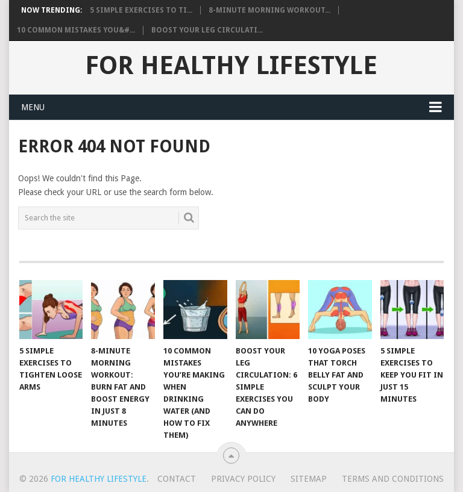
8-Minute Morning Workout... (269, 10)
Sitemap (309, 479)
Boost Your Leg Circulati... (207, 30)
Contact (176, 479)
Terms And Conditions (393, 479)
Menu (33, 107)
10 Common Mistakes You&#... (76, 30)
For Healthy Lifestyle (231, 65)
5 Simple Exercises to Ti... (141, 10)
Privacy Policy (243, 479)
